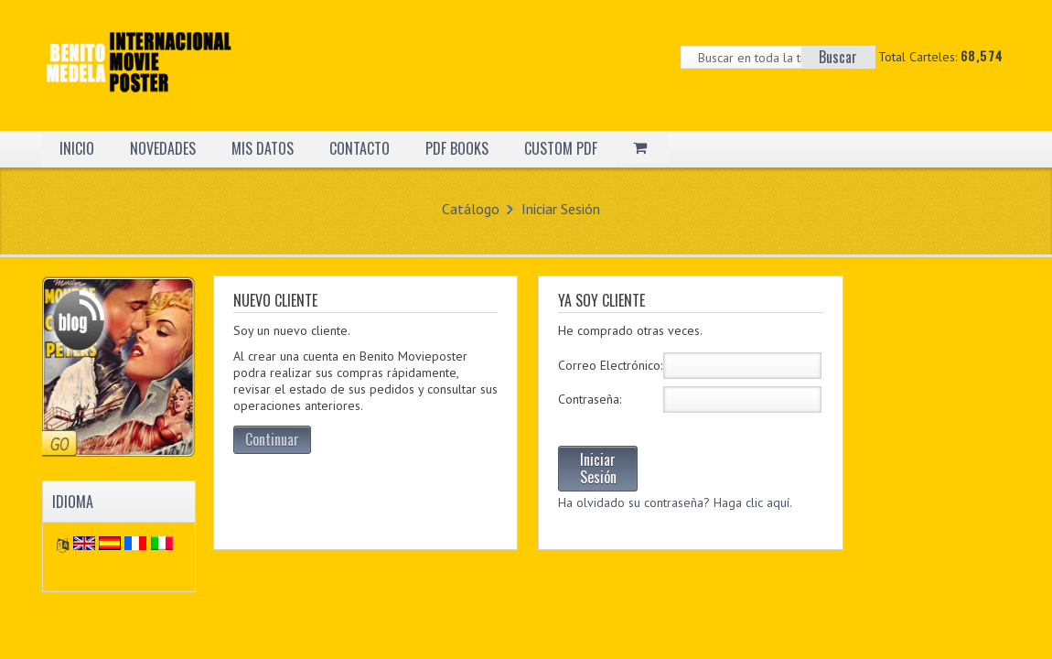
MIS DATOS (262, 148)
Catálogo (470, 209)
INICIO (76, 148)
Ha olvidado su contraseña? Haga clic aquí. (675, 502)
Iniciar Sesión (560, 209)
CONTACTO (359, 148)
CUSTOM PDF (560, 148)
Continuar (272, 439)
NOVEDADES (163, 148)
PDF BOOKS (456, 148)
